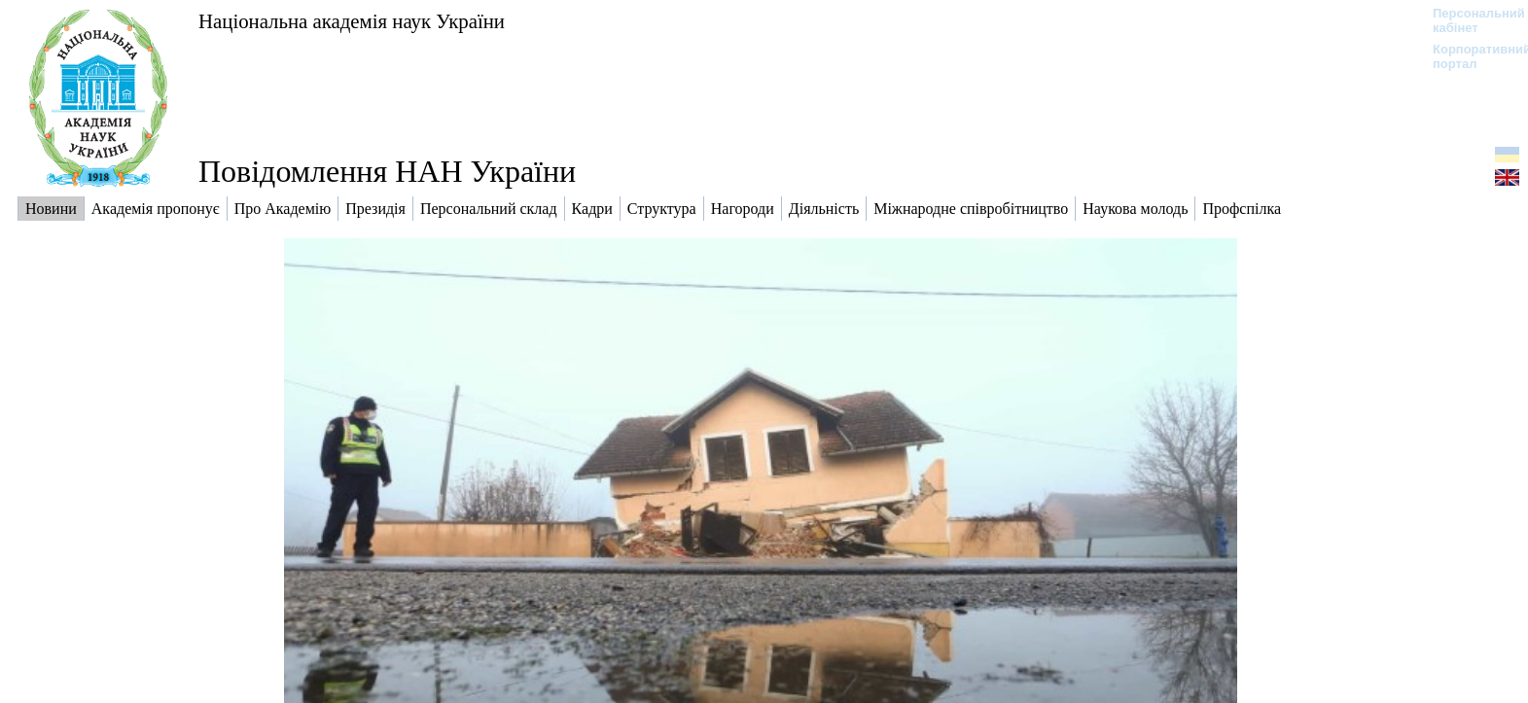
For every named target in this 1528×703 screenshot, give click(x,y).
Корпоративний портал (1469, 56)
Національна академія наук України (351, 21)
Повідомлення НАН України (387, 171)
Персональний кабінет (1469, 20)
